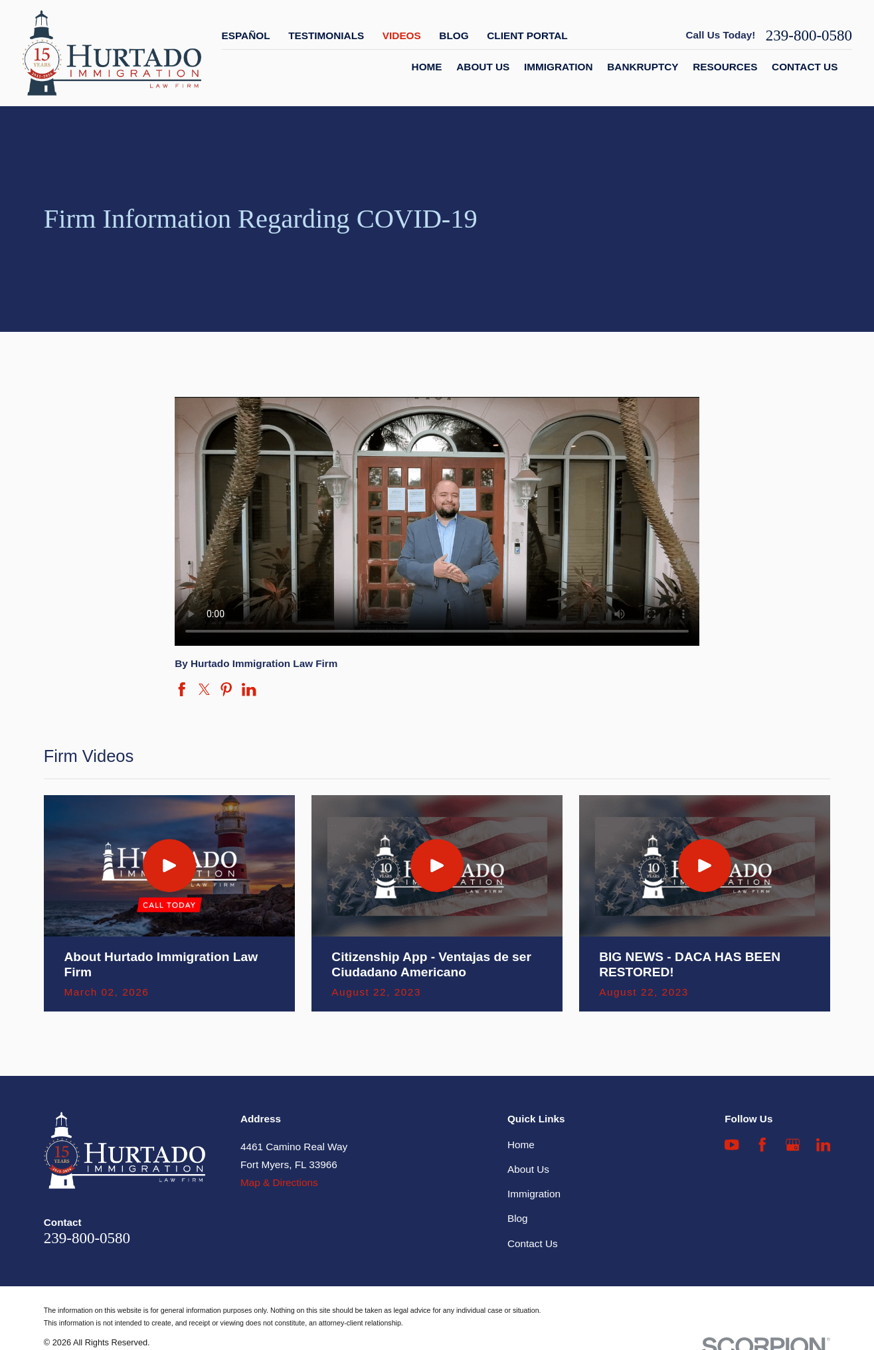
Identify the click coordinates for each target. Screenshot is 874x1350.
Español (246, 35)
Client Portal (527, 35)
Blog (453, 35)
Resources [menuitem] (725, 66)
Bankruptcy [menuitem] (642, 66)
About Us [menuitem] (482, 66)
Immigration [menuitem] (558, 66)
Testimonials (326, 35)
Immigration (534, 1193)
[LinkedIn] (823, 1145)
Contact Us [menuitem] (804, 66)
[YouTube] (732, 1145)
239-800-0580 (809, 35)
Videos (402, 35)
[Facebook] (762, 1145)
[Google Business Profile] (793, 1145)
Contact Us (532, 1243)
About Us (528, 1169)
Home (521, 1144)
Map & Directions (279, 1182)
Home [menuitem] (427, 66)
